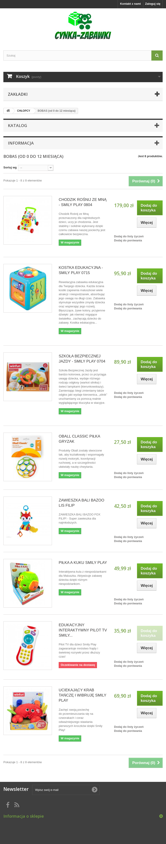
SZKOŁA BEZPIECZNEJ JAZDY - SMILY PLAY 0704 (82, 358)
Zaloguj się (152, 3)
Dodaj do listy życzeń (129, 236)
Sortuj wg (10, 167)
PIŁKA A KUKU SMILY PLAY (83, 562)
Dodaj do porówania (128, 240)
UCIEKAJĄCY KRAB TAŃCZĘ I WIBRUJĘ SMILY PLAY (82, 695)
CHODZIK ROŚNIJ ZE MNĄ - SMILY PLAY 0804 (83, 202)
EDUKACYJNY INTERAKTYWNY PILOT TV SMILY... (83, 630)
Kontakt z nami (130, 3)
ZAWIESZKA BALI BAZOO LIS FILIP (81, 503)
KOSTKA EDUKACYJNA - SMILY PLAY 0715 (81, 270)
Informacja (21, 143)
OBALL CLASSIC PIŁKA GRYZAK (79, 439)
